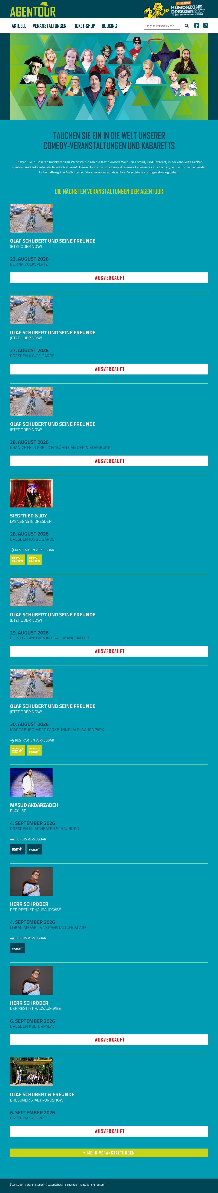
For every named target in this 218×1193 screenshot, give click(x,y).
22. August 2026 (29, 259)
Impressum (98, 1184)
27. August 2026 (29, 350)
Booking (109, 26)
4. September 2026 (32, 823)
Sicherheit (71, 1184)
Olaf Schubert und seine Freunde (52, 240)
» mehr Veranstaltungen (109, 1153)
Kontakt (84, 1184)
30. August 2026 (29, 724)
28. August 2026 (29, 442)
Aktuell (19, 26)
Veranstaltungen (49, 26)
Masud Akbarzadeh (34, 805)
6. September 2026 (32, 1021)
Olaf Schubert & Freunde (42, 1094)
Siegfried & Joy (28, 515)
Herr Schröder (29, 904)
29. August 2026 (29, 632)
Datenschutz (55, 1184)
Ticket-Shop (84, 26)
